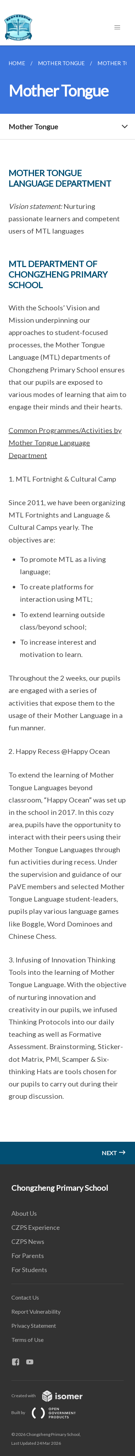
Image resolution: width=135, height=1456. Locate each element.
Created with (52, 1395)
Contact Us (25, 1297)
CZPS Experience (35, 1227)
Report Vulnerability (36, 1311)
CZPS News (27, 1241)
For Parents (27, 1255)
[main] (67, 604)
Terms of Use (27, 1339)
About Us (24, 1213)
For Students (29, 1270)
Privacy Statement (33, 1325)
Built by (49, 1412)
